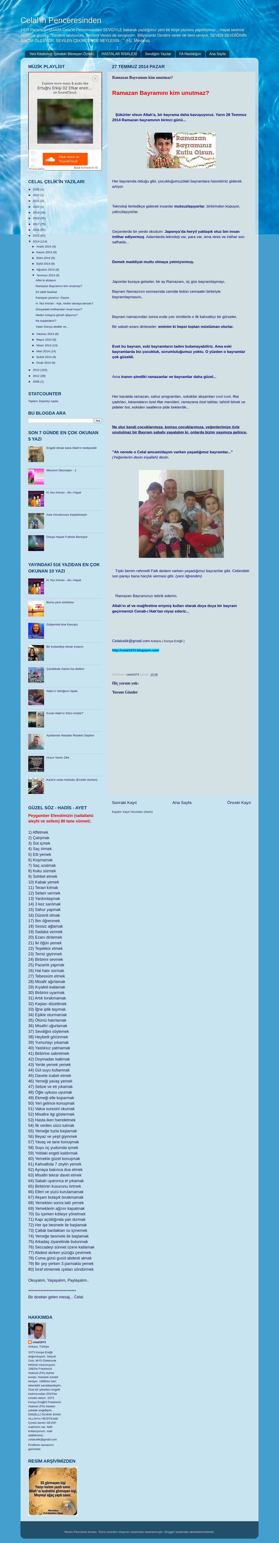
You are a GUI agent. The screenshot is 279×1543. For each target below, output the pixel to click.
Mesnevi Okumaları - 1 (61, 470)
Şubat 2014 (44, 357)
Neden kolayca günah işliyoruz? (57, 315)
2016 (36, 229)
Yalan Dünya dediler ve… (52, 326)
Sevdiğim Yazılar (158, 54)
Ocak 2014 (44, 362)
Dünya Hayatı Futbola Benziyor (66, 536)
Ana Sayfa (217, 54)
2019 (36, 212)
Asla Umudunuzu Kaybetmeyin (66, 514)
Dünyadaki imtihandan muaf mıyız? (59, 309)
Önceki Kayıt (239, 802)
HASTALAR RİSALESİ (119, 54)
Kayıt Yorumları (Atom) (138, 811)
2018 (36, 218)
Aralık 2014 (44, 246)
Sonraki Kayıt (124, 802)
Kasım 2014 (44, 252)
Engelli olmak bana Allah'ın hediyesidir (71, 448)
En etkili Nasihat (46, 292)
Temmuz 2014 (46, 275)
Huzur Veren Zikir (57, 757)
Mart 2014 (43, 351)
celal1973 (39, 1342)
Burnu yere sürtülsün (60, 602)
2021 (36, 200)
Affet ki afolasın (46, 280)
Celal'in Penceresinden (60, 20)
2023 (36, 195)
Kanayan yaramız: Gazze (52, 297)
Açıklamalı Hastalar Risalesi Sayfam (70, 735)
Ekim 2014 (43, 258)
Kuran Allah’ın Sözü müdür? (64, 713)
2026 (36, 189)
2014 (36, 241)
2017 (36, 224)
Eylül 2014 (43, 263)
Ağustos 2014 (45, 269)
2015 (36, 235)
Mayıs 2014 (44, 339)
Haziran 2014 (45, 334)
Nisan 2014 (44, 345)
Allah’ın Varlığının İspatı (62, 691)
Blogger (169, 1532)
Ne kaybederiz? (46, 320)
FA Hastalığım (190, 54)
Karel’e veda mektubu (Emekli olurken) (71, 779)
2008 (36, 381)
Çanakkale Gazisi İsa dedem (65, 668)
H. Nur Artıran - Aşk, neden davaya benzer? (64, 303)
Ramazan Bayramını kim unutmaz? (59, 286)
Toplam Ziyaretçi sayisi (43, 401)
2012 (36, 376)
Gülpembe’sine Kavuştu (62, 624)
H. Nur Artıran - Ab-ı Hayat (63, 492)
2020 (36, 206)
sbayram (124, 1532)
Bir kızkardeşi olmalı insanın (64, 646)
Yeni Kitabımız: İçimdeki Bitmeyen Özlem (61, 54)
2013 (36, 370)
